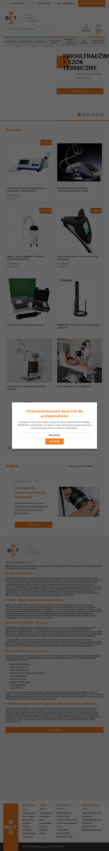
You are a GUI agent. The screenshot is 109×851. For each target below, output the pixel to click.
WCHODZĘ (54, 441)
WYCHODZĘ (54, 435)
